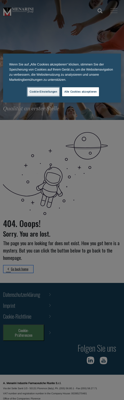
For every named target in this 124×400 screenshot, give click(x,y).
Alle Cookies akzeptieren (80, 92)
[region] (62, 78)
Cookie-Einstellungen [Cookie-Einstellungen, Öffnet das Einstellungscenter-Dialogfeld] (43, 92)
